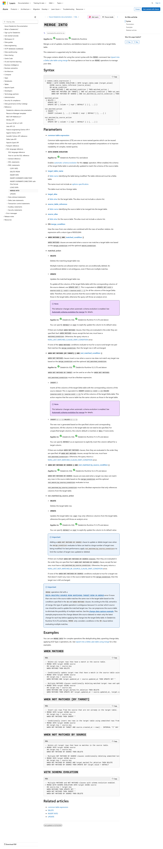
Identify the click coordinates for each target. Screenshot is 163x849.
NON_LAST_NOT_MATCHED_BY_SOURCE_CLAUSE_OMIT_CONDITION (75, 568)
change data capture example (101, 611)
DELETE (51, 810)
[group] (82, 102)
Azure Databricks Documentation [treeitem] (16, 26)
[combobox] (20, 22)
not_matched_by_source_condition (93, 465)
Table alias (53, 199)
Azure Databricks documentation (60, 17)
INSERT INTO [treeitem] (14, 175)
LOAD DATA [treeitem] (14, 187)
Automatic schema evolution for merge (68, 312)
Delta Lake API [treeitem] (11, 139)
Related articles (131, 30)
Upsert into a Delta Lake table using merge (92, 641)
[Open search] (152, 3)
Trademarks (94, 842)
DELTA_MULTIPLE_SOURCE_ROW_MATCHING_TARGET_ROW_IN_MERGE (74, 595)
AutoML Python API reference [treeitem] (16, 136)
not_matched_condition (90, 353)
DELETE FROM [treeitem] (15, 172)
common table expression (58, 135)
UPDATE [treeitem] (13, 194)
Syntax (128, 21)
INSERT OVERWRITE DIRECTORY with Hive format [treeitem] (23, 182)
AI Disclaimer (7, 842)
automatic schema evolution (65, 162)
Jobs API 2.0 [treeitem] (10, 126)
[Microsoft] (4, 3)
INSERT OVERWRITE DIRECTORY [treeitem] (21, 178)
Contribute (40, 842)
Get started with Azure (151, 9)
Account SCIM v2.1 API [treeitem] (14, 123)
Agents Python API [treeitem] (12, 133)
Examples (129, 27)
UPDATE (51, 816)
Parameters (130, 24)
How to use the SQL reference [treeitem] (18, 155)
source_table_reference (57, 204)
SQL (75, 17)
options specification (80, 184)
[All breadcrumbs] (45, 17)
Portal (137, 9)
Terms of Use (82, 842)
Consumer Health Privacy (65, 842)
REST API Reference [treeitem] (13, 117)
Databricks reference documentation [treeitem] (19, 110)
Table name (53, 176)
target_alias (52, 194)
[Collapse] (35, 17)
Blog (30, 842)
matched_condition (74, 237)
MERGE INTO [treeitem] (14, 190)
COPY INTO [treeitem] (14, 168)
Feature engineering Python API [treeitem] (17, 130)
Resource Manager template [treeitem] (16, 113)
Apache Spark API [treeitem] (12, 142)
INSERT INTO (53, 813)
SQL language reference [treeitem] (16, 152)
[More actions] (117, 17)
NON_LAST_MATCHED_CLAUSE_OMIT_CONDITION (68, 339)
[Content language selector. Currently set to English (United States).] (13, 837)
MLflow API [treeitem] (10, 120)
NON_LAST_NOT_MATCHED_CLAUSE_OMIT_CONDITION (70, 460)
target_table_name (55, 171)
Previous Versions (21, 842)
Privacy (49, 842)
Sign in (158, 3)
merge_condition (58, 224)
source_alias (53, 214)
